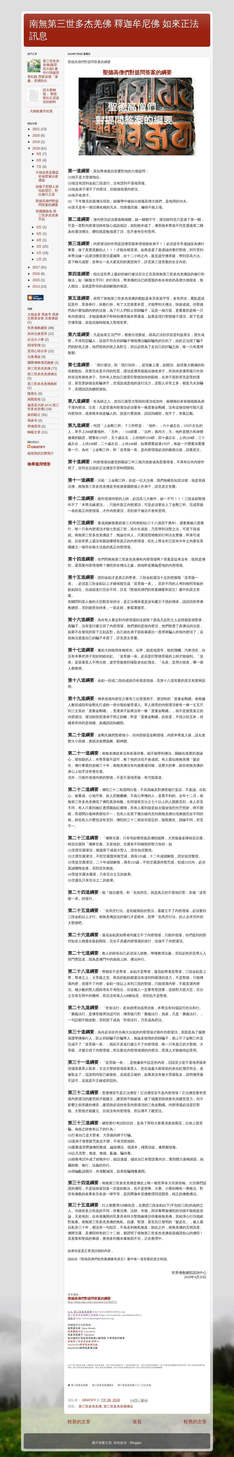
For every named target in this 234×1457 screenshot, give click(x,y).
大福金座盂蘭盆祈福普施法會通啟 (47, 176)
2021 (37, 129)
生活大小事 (35, 339)
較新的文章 (79, 1421)
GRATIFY (38, 447)
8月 (39, 160)
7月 (39, 167)
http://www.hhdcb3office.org (109, 1311)
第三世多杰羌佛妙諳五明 (125, 1367)
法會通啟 (34, 357)
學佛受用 (34, 426)
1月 (39, 259)
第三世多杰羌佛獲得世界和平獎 (173, 1365)
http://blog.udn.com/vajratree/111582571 (92, 1302)
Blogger (135, 1443)
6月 (39, 227)
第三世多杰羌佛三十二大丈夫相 (134, 1385)
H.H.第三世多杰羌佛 (77, 1365)
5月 (39, 234)
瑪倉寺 (72, 1318)
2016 (37, 274)
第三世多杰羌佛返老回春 (84, 1367)
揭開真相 (34, 399)
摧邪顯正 (34, 415)
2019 (37, 142)
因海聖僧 (34, 345)
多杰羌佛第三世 (132, 1365)
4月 (39, 240)
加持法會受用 (37, 334)
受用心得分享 (37, 351)
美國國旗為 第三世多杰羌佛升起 (47, 215)
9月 (39, 154)
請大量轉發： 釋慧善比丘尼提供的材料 (51, 96)
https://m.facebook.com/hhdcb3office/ (120, 1315)
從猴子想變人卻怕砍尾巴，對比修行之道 (47, 190)
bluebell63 (83, 1344)
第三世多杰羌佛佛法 (150, 1365)
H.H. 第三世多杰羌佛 (80, 1311)
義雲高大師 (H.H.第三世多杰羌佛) (43, 407)
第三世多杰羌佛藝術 (104, 1367)
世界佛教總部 (37, 328)
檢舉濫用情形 (38, 464)
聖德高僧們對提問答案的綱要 (89, 1298)
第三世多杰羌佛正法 (115, 1365)
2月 (39, 253)
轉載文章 (34, 432)
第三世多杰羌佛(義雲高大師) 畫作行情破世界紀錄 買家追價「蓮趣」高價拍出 (43, 71)
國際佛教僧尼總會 (40, 362)
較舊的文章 (195, 1421)
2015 (37, 280)
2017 (37, 267)
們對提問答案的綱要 (137, 72)
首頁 (137, 1421)
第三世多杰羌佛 (143, 1367)
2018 (37, 148)
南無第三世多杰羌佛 (96, 1365)
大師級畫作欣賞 (41, 111)
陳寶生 (32, 393)
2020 (37, 135)
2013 (37, 286)
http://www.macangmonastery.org (95, 1318)
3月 (39, 246)
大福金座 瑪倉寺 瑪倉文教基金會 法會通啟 (43, 316)
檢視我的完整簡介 (40, 453)
